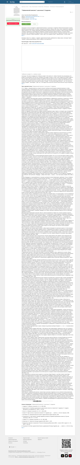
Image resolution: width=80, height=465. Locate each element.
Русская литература (30, 17)
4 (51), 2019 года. (33, 19)
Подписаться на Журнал (13, 23)
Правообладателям (12, 439)
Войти (70, 1)
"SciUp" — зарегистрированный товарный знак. (25, 456)
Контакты (10, 442)
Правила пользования (13, 441)
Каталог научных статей (43, 437)
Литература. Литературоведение (57, 6)
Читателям (25, 442)
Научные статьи (25, 6)
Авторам (25, 441)
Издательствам (26, 437)
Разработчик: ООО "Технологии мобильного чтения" (19, 450)
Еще (22, 35)
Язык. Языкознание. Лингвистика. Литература (39, 6)
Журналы (40, 439)
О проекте (10, 437)
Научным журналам (27, 439)
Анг (72, 12)
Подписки (50, 1)
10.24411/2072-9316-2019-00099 (37, 43)
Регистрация (71, 2)
